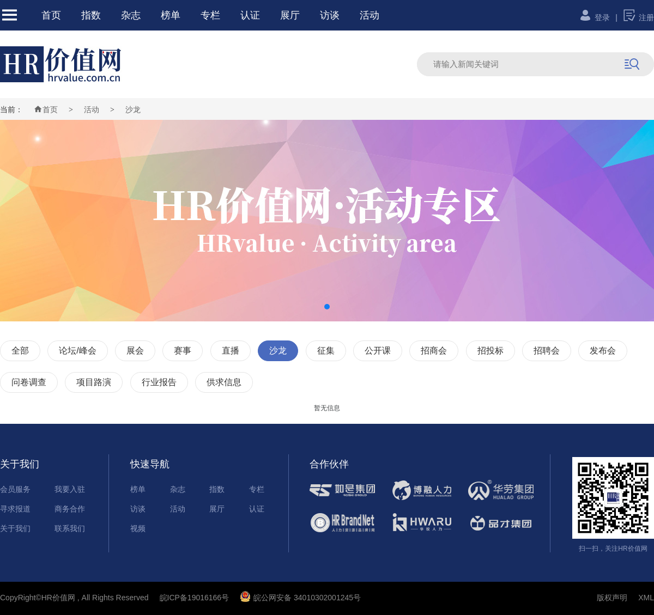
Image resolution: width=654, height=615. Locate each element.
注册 (638, 17)
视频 (138, 528)
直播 (230, 350)
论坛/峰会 (77, 350)
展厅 (290, 15)
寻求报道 (15, 508)
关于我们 (15, 528)
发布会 (603, 350)
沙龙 (133, 109)
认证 (250, 15)
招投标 (490, 350)
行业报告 (159, 382)
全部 (20, 350)
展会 (135, 350)
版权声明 (612, 597)
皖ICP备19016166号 (194, 597)
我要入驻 (70, 489)
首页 (51, 15)
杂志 (131, 15)
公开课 (378, 350)
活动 (369, 15)
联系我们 (70, 528)
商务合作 (70, 508)
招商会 (434, 350)
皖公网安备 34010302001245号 (300, 597)
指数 (91, 15)
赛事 (182, 350)
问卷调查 (28, 382)
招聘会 (547, 350)
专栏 (210, 15)
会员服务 (15, 489)
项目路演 (93, 382)
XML (646, 597)
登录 (594, 17)
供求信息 (224, 382)
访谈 (330, 15)
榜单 (170, 15)
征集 (326, 350)
